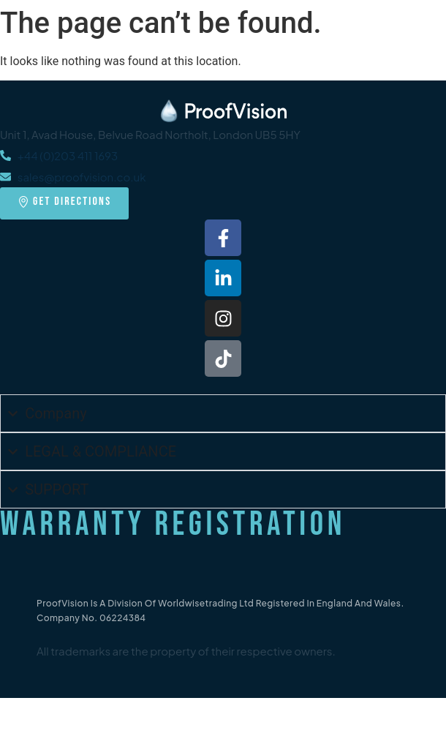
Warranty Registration (173, 525)
